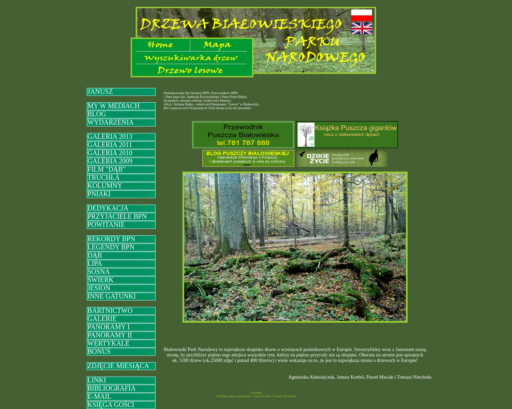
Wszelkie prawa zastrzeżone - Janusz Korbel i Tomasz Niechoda (255, 396)
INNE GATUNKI (112, 296)
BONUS (99, 351)
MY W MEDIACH (114, 105)
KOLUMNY (105, 185)
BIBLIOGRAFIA (112, 388)
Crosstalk (256, 392)
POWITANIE (106, 224)
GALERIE (102, 318)
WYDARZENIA (111, 122)
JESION (99, 288)
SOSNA (99, 271)
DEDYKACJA (108, 208)
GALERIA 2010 (110, 153)
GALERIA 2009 (110, 161)
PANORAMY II (110, 335)
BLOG (97, 114)
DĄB (95, 255)
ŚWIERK (101, 279)
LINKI (97, 380)
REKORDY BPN (111, 239)
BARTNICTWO (110, 310)
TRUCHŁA (104, 177)
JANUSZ (100, 91)
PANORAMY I (109, 327)
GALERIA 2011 (110, 144)
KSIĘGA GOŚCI (111, 404)
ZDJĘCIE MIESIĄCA (118, 365)
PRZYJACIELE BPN (117, 216)
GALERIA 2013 (110, 136)
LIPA (95, 263)
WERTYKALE (109, 343)
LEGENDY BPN (111, 247)
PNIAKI (99, 194)
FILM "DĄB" (107, 169)
